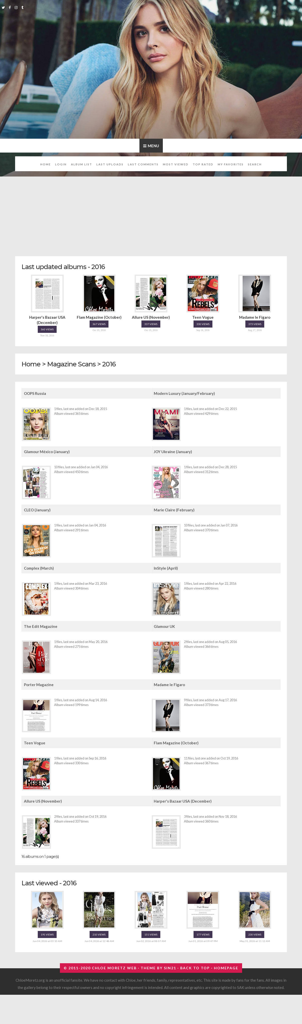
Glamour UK (164, 626)
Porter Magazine (39, 684)
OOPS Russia (35, 393)
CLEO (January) (37, 510)
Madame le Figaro (169, 684)
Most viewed (175, 164)
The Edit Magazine (40, 626)
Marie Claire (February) (174, 510)
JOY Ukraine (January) (173, 451)
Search (255, 164)
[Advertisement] (151, 213)
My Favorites (231, 164)
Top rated (203, 164)
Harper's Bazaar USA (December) (183, 801)
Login (61, 164)
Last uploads (110, 164)
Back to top (195, 968)
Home (45, 164)
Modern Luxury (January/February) (184, 393)
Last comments (143, 164)
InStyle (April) (166, 568)
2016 (109, 364)
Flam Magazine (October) (176, 743)
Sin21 (170, 968)
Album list (81, 164)
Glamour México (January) (47, 451)
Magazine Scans (71, 364)
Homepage (226, 968)
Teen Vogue (34, 743)
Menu (153, 145)
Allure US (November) (43, 801)
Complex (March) (39, 568)
